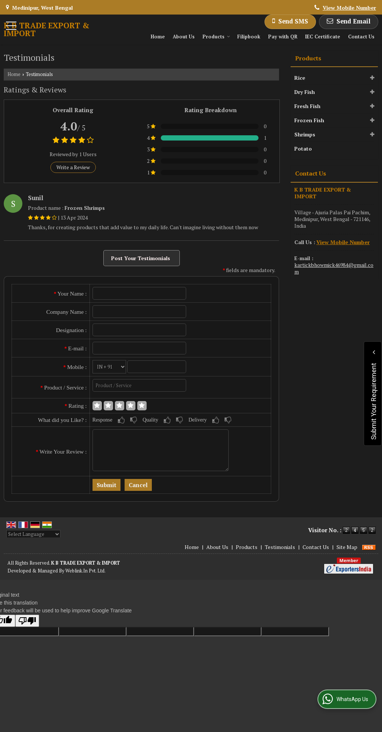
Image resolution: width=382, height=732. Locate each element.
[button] (349, 7)
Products (216, 36)
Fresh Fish (307, 106)
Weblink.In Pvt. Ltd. (85, 571)
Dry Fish (304, 91)
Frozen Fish (309, 120)
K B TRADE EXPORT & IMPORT (46, 29)
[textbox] (140, 385)
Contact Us (361, 36)
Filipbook (248, 36)
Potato (303, 148)
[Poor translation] (27, 621)
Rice (299, 77)
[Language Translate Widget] (33, 534)
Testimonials (280, 546)
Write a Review (73, 167)
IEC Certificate (322, 36)
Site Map (346, 546)
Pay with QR (282, 36)
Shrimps (304, 134)
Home (158, 36)
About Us (184, 36)
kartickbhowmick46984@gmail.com (333, 268)
